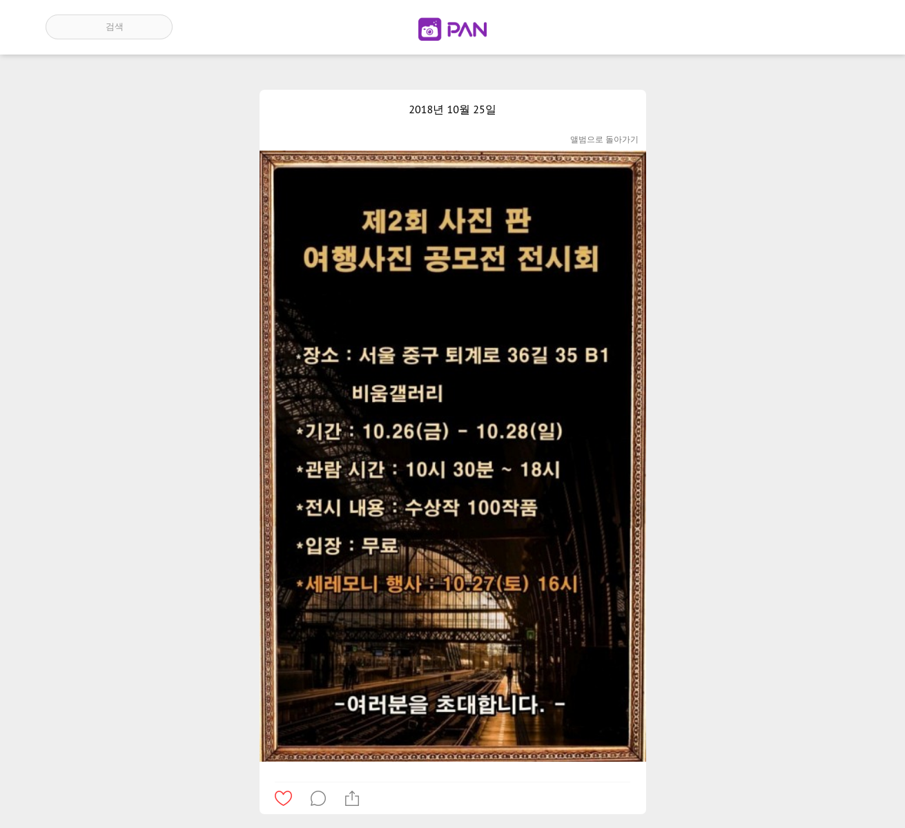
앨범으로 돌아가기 (604, 139)
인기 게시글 (800, 27)
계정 (840, 27)
